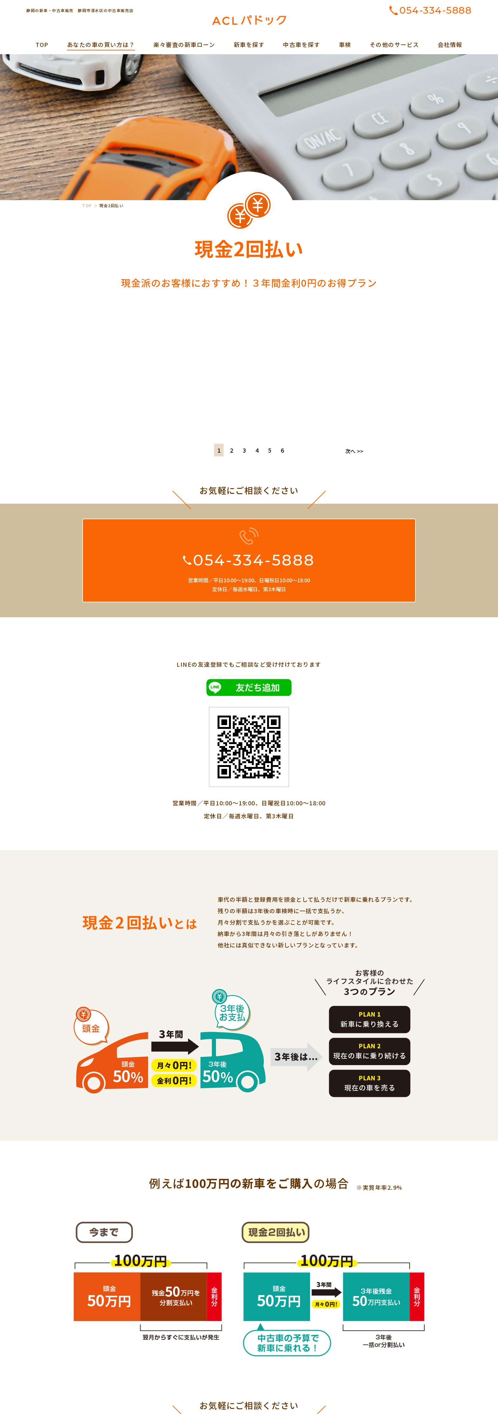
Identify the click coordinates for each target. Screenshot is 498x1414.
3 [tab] (244, 450)
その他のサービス (394, 44)
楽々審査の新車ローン (184, 44)
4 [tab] (257, 450)
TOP (42, 44)
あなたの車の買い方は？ (101, 44)
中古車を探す (301, 44)
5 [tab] (269, 450)
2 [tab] (231, 450)
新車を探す (249, 44)
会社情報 (450, 44)
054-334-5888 (436, 10)
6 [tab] (282, 450)
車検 (345, 44)
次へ (354, 451)
